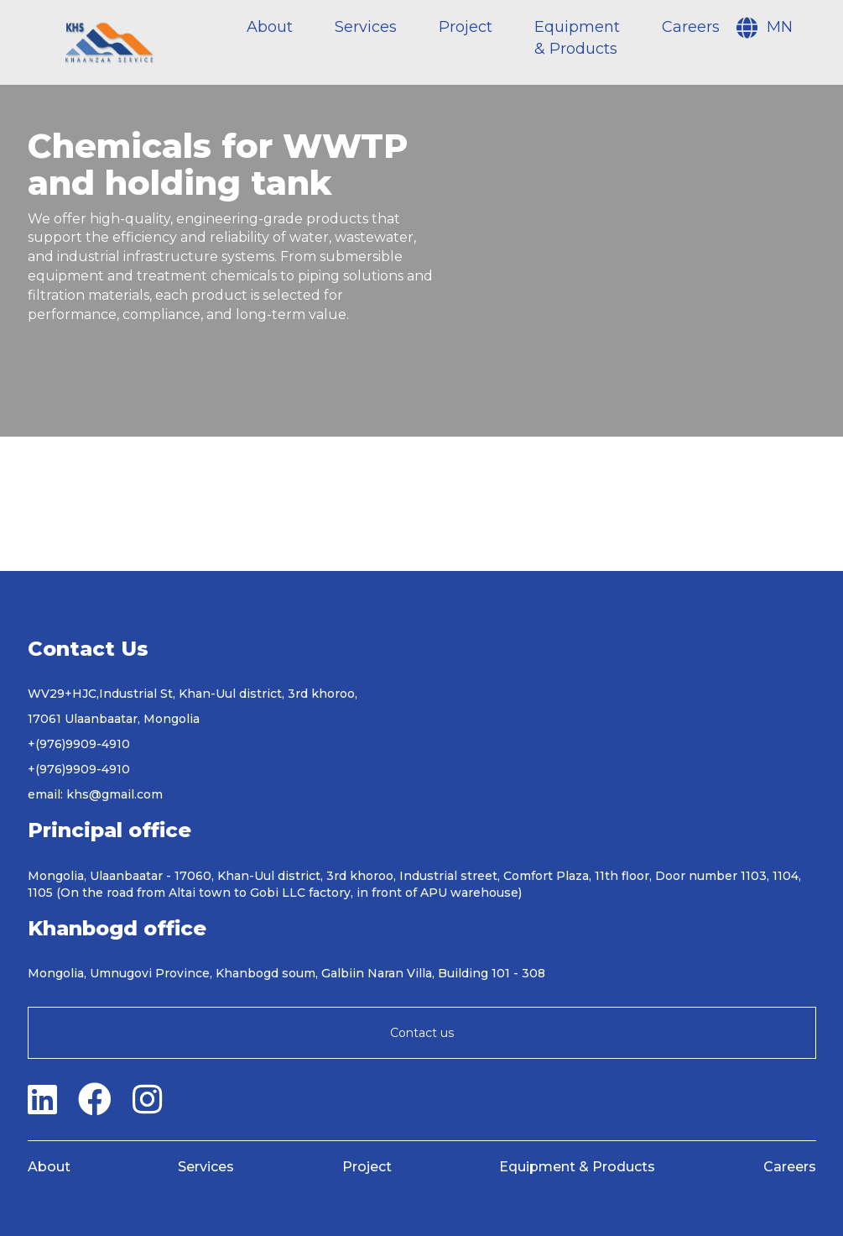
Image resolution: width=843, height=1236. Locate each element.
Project (465, 27)
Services (366, 27)
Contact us (422, 1032)
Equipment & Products (577, 1167)
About (270, 27)
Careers (691, 27)
